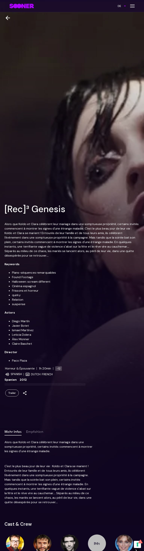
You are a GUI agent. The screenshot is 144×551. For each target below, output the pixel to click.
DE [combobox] (119, 6)
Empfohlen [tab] (34, 430)
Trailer (12, 393)
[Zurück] (6, 18)
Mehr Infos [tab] (13, 430)
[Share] (24, 393)
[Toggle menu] (132, 6)
